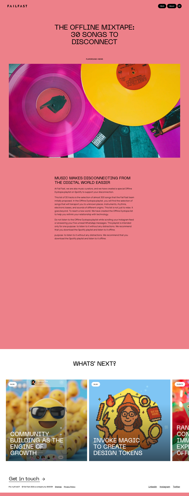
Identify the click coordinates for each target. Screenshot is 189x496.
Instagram (165, 486)
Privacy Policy (69, 487)
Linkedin (152, 486)
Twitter (176, 486)
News (100, 59)
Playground (91, 59)
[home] (17, 6)
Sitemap (58, 487)
